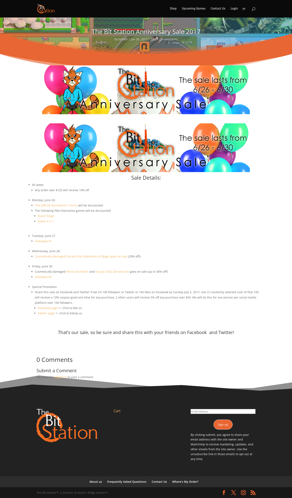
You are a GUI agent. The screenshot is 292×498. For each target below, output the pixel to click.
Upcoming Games (193, 8)
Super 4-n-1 (46, 221)
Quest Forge (46, 216)
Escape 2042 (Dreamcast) (112, 271)
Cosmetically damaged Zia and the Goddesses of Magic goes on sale (81, 256)
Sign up (223, 424)
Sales (154, 39)
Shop (173, 8)
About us (95, 482)
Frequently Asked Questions (126, 482)
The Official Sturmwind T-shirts (56, 205)
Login (234, 8)
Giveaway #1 (43, 241)
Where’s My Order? (185, 482)
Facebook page (48, 308)
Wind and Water (77, 271)
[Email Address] (223, 411)
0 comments (169, 39)
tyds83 (123, 39)
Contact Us (218, 8)
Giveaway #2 (43, 277)
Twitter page (46, 313)
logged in (60, 377)
